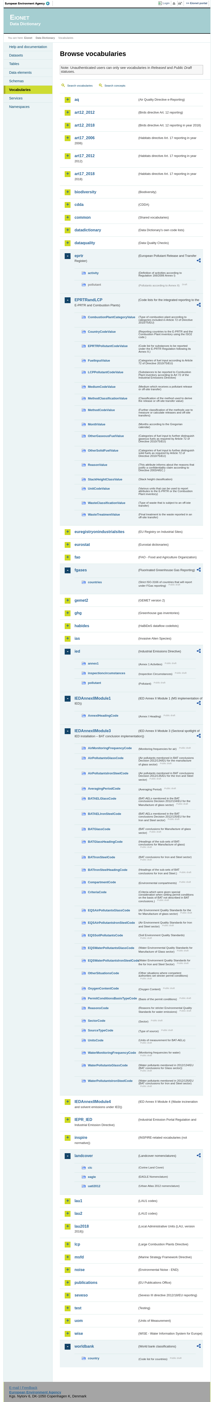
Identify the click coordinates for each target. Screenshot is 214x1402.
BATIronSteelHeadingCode (107, 870)
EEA (29, 3)
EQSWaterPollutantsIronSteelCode (112, 960)
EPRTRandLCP (88, 300)
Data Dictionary (45, 37)
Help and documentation (28, 47)
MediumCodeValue (102, 387)
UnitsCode (95, 1040)
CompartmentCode (102, 882)
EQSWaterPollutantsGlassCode (111, 948)
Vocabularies (20, 90)
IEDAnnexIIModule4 (92, 1102)
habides (81, 626)
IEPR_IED (83, 1120)
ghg (77, 613)
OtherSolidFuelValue (103, 450)
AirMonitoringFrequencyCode (110, 748)
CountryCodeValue (102, 331)
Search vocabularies (79, 85)
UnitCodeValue (99, 488)
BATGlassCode (99, 829)
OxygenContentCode (103, 988)
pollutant (94, 683)
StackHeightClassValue (105, 479)
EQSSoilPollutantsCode (105, 935)
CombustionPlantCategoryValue (111, 317)
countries (95, 582)
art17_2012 (84, 156)
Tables (14, 64)
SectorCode (96, 1020)
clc (90, 1167)
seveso (81, 1295)
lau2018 (81, 1226)
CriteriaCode (97, 892)
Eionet (28, 37)
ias (77, 638)
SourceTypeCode (100, 1030)
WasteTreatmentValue (104, 514)
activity (93, 273)
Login (166, 3)
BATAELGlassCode (102, 798)
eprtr (78, 256)
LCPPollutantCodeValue (105, 372)
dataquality (84, 243)
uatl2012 (94, 1186)
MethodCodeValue (101, 410)
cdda (78, 205)
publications (85, 1282)
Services (15, 98)
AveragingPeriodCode (104, 788)
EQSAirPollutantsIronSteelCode (111, 922)
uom (78, 1321)
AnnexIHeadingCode (103, 715)
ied (77, 651)
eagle (92, 1177)
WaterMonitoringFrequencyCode (112, 1052)
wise (78, 1333)
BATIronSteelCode (101, 857)
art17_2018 (84, 174)
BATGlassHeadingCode (105, 841)
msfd (79, 1257)
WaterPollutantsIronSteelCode (110, 1081)
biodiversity (85, 192)
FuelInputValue (99, 360)
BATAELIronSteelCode (104, 814)
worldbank (84, 1346)
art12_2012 (84, 112)
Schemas (16, 81)
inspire (80, 1137)
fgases (80, 570)
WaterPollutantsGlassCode (108, 1065)
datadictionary (87, 230)
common (82, 217)
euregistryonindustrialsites (99, 532)
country (93, 1358)
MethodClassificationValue (107, 398)
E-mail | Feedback (23, 1388)
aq (76, 99)
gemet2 (81, 600)
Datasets (16, 55)
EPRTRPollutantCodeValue (108, 346)
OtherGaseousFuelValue (106, 436)
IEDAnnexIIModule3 (92, 731)
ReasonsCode (98, 1008)
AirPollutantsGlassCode (105, 758)
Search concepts (115, 85)
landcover (83, 1156)
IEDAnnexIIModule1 (92, 698)
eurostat (82, 545)
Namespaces (19, 107)
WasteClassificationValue (106, 503)
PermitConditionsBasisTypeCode (112, 998)
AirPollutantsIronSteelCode (108, 773)
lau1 (78, 1201)
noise (79, 1270)
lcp (77, 1244)
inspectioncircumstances (106, 673)
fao (77, 557)
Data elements (20, 72)
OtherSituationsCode (103, 973)
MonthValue (96, 424)
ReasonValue (97, 465)
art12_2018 (84, 125)
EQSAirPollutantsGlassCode (109, 910)
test (77, 1308)
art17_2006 (84, 138)
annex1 (93, 663)
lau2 (78, 1213)
